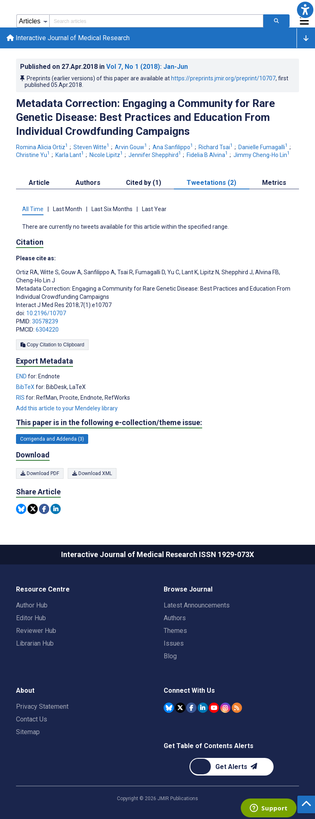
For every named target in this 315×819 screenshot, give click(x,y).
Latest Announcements (197, 605)
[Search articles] (276, 20)
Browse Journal (188, 589)
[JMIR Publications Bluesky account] (169, 708)
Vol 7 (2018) (147, 67)
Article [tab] (39, 183)
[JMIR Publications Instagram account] (225, 708)
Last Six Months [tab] (111, 209)
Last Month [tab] (67, 209)
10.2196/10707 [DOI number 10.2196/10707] (46, 313)
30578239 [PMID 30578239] (45, 321)
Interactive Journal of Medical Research (68, 38)
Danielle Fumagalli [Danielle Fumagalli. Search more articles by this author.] (263, 147)
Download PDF (40, 473)
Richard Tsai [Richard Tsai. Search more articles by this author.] (216, 147)
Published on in (104, 67)
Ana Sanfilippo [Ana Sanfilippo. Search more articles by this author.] (173, 147)
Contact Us (31, 719)
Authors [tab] (87, 183)
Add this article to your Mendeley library (67, 408)
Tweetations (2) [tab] (211, 183)
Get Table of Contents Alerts (208, 746)
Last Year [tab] (154, 209)
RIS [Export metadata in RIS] (21, 397)
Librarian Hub (35, 643)
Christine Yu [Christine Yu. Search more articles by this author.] (33, 155)
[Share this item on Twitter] (32, 509)
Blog (170, 656)
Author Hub (32, 605)
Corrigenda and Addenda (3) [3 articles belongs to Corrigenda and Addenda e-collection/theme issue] (52, 439)
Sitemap (28, 732)
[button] (305, 10)
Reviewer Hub (36, 631)
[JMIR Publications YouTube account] (214, 708)
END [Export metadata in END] (22, 376)
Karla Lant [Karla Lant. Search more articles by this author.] (70, 155)
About (25, 690)
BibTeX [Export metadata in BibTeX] (26, 387)
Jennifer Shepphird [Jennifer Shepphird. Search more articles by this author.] (155, 155)
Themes (175, 631)
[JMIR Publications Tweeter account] (180, 708)
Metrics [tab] (274, 183)
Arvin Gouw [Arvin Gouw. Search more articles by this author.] (131, 147)
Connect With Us (189, 690)
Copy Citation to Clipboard (52, 345)
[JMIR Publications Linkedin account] (203, 708)
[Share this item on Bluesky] (21, 509)
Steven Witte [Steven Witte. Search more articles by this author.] (92, 147)
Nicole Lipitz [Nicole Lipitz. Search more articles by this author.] (106, 155)
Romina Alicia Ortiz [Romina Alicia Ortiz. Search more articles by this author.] (42, 147)
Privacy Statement (42, 706)
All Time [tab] (32, 209)
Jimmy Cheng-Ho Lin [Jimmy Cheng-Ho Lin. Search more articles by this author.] (262, 155)
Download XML (92, 473)
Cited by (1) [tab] (143, 183)
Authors (175, 618)
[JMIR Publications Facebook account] (191, 708)
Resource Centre (43, 589)
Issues (174, 643)
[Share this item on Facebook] (44, 509)
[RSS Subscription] (237, 708)
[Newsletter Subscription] (231, 767)
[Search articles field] (156, 20)
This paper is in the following (109, 423)
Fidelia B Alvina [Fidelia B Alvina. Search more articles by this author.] (208, 155)
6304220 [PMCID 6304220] (47, 329)
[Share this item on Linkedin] (55, 509)
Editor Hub (31, 618)
